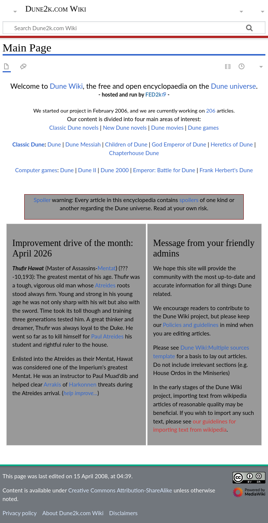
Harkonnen (83, 384)
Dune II (87, 170)
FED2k (153, 94)
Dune (54, 144)
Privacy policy (20, 513)
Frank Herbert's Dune (226, 170)
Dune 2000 (115, 170)
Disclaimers (123, 513)
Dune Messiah (83, 144)
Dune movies (167, 127)
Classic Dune (28, 144)
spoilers (188, 199)
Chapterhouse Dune (134, 152)
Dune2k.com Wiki (55, 9)
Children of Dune (126, 144)
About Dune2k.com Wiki (72, 513)
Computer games (36, 170)
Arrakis (52, 384)
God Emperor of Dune (179, 144)
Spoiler (42, 199)
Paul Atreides (107, 336)
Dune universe (233, 86)
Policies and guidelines (190, 324)
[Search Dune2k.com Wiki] (134, 28)
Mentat (107, 268)
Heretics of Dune (232, 144)
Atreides (105, 285)
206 (210, 110)
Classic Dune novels (73, 127)
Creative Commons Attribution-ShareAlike (120, 490)
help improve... (80, 393)
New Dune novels (125, 127)
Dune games (203, 127)
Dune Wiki (66, 86)
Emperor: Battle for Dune (164, 170)
